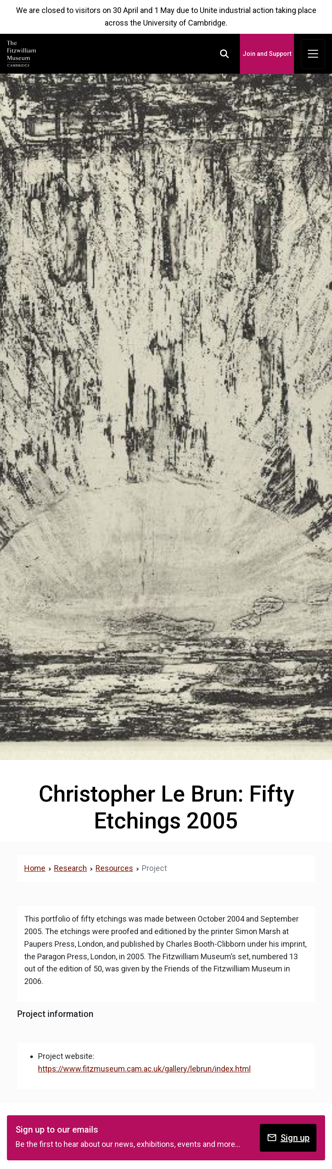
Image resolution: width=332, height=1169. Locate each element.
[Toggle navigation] (313, 54)
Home (34, 868)
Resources (114, 868)
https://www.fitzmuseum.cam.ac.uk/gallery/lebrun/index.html (144, 1068)
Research (70, 868)
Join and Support (267, 53)
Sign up (288, 1137)
